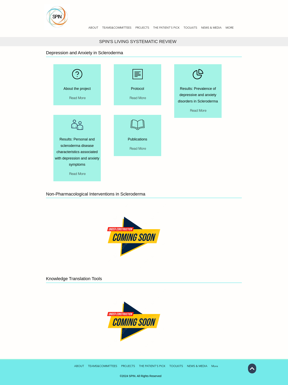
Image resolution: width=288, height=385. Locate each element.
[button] (211, 27)
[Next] (252, 368)
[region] (77, 84)
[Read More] (77, 98)
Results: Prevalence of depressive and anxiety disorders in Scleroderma (198, 95)
